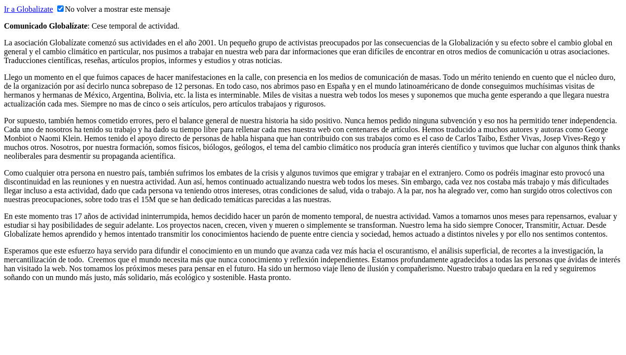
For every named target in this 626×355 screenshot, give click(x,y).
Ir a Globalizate (28, 9)
